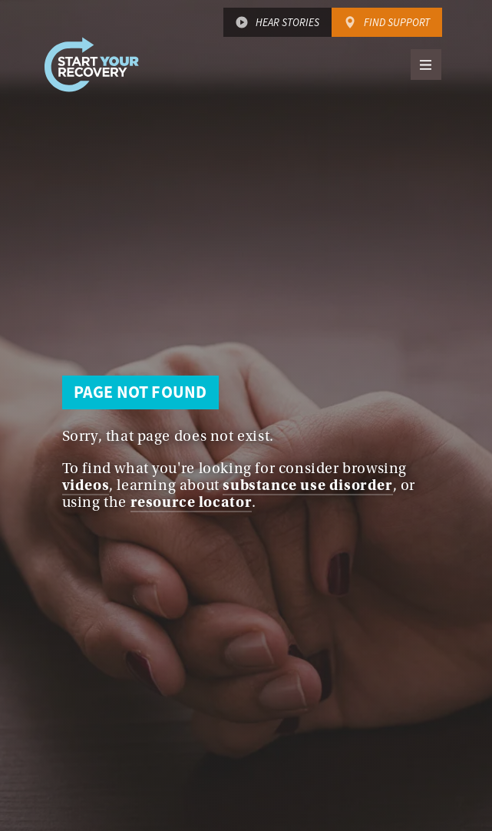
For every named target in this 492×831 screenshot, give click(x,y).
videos (86, 485)
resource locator (191, 502)
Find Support (397, 22)
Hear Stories (287, 22)
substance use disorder (307, 485)
